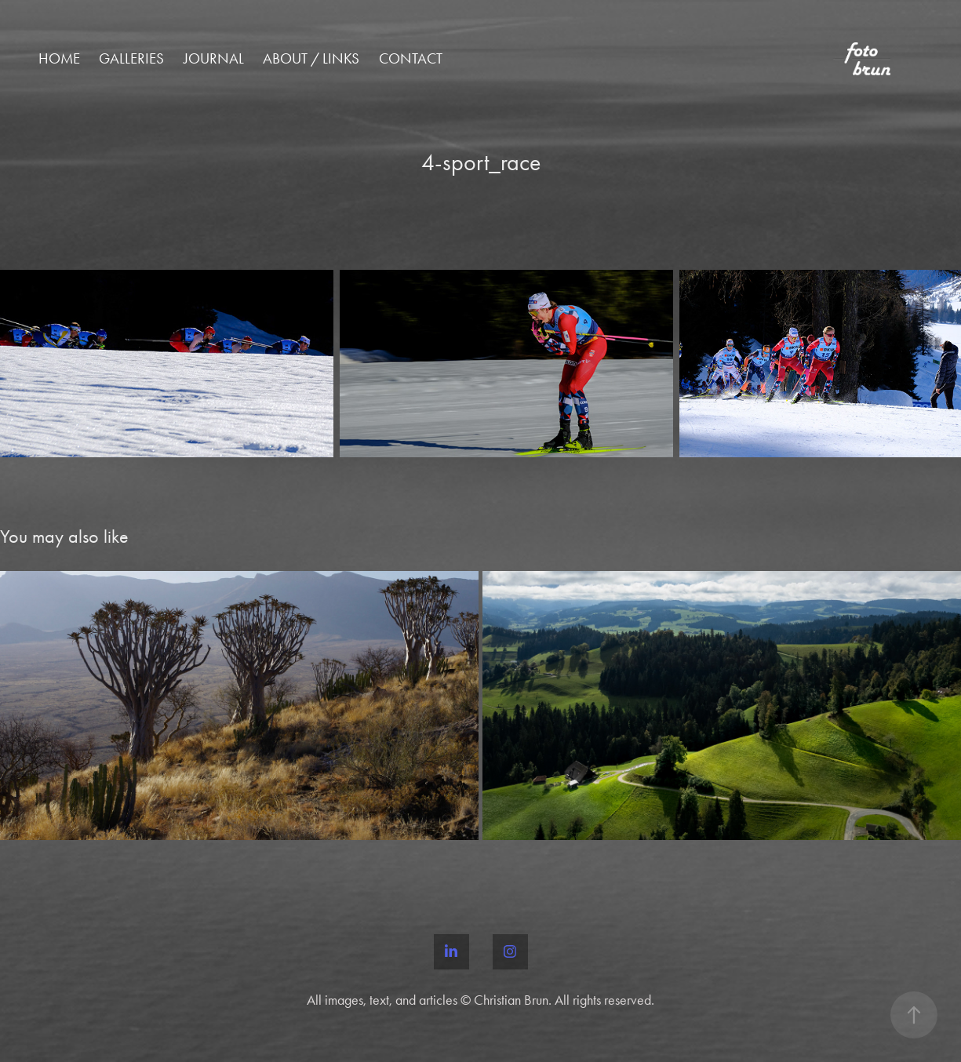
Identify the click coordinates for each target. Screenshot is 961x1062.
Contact (410, 58)
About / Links (311, 58)
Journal (214, 58)
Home (59, 58)
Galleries (131, 58)
